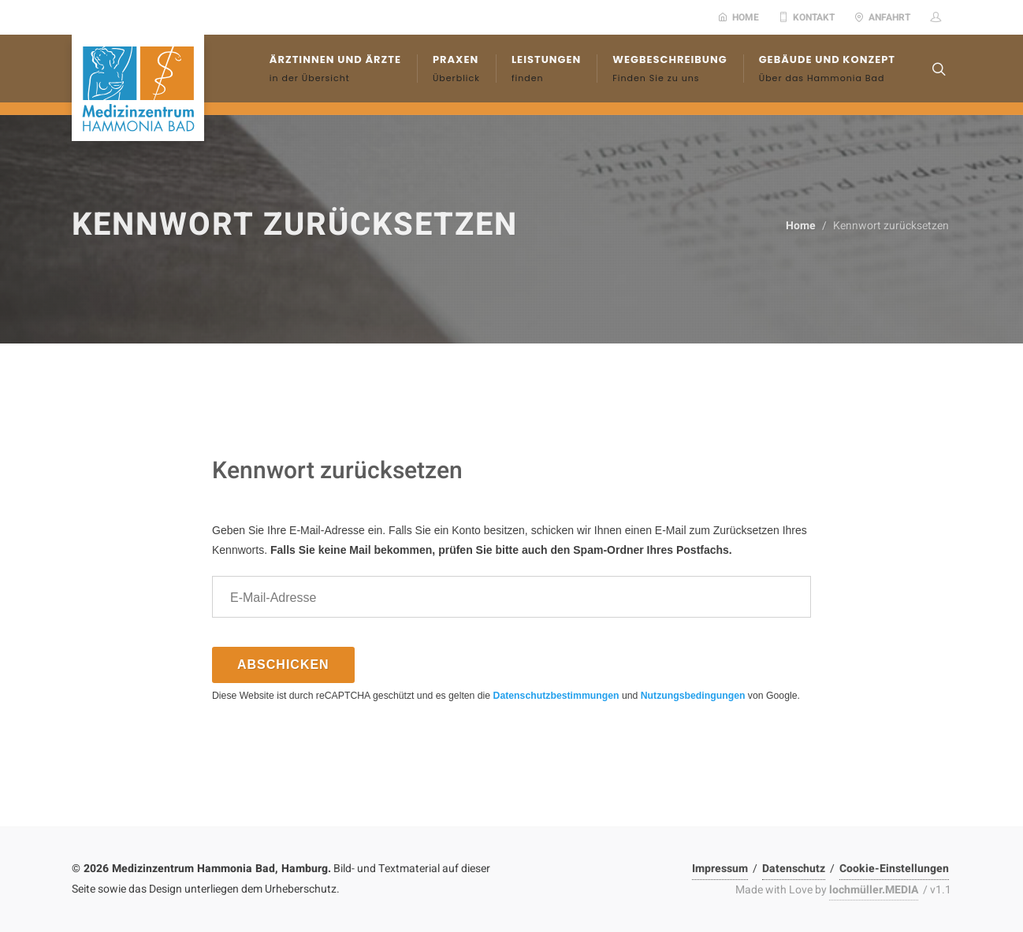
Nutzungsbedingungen (693, 695)
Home (738, 17)
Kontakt (807, 17)
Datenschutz (793, 868)
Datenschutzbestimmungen (556, 695)
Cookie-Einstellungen (894, 868)
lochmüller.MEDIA (873, 890)
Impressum (720, 868)
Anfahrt (882, 17)
